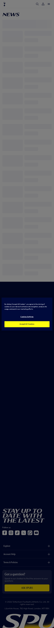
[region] (27, 314)
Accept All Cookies (27, 324)
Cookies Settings (27, 317)
